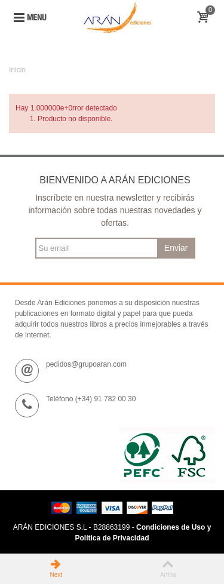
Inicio (17, 70)
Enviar (176, 248)
